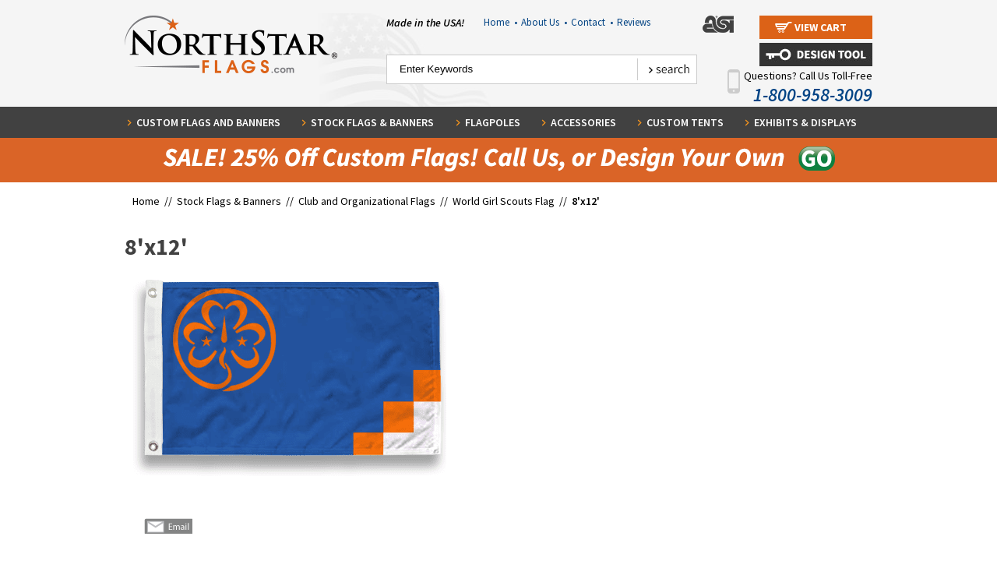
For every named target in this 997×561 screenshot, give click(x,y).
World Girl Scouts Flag (504, 201)
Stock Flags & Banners (372, 122)
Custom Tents (685, 122)
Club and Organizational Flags (366, 201)
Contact (592, 22)
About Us (544, 22)
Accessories (583, 122)
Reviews (633, 22)
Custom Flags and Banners (208, 122)
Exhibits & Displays (805, 122)
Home (500, 22)
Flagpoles (492, 122)
